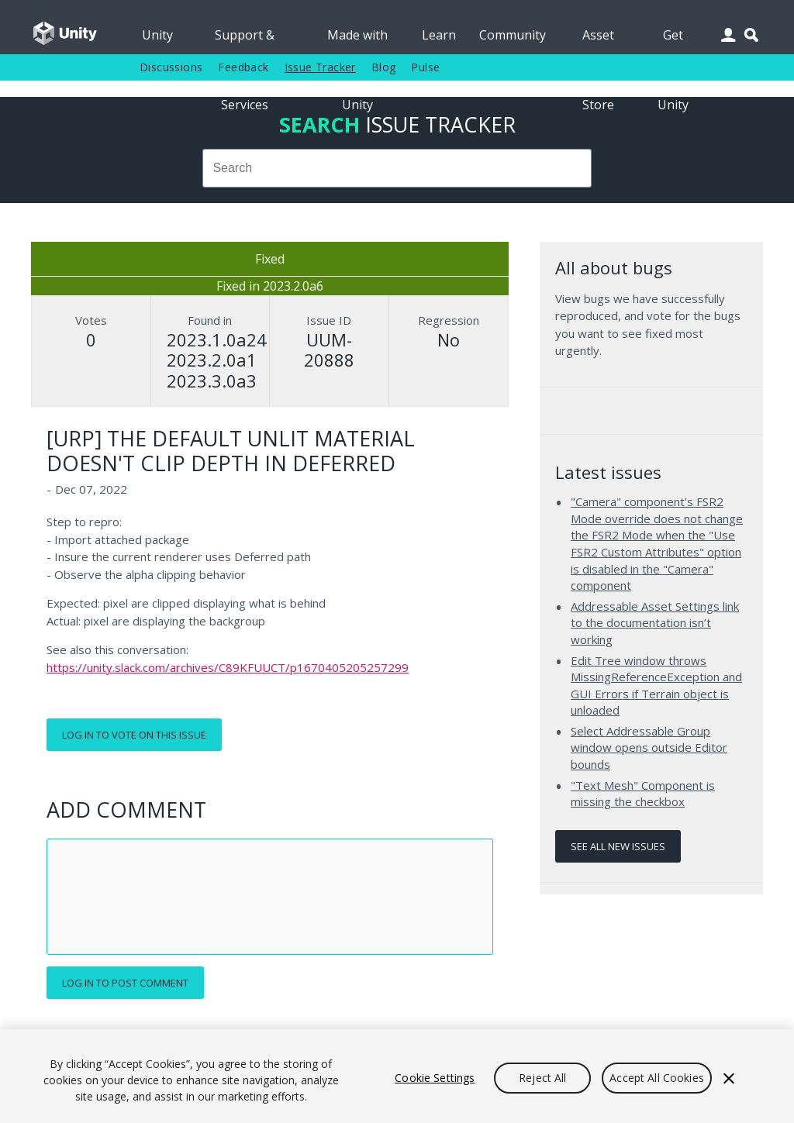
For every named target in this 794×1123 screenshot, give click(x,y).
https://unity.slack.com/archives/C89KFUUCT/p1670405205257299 (228, 667)
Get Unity (673, 40)
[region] (397, 1076)
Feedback (243, 67)
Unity (157, 34)
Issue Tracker (320, 67)
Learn (439, 34)
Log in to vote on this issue (134, 735)
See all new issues (618, 846)
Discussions (171, 67)
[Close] (729, 1078)
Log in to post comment (125, 983)
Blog (383, 67)
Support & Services (244, 40)
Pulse (425, 67)
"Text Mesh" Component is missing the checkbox (643, 793)
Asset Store (598, 40)
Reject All (542, 1077)
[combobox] (397, 168)
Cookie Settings (435, 1077)
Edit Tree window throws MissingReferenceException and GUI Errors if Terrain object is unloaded (656, 685)
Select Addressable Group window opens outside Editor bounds (649, 747)
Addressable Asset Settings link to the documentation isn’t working (655, 622)
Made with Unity (357, 40)
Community (512, 34)
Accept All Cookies (656, 1077)
